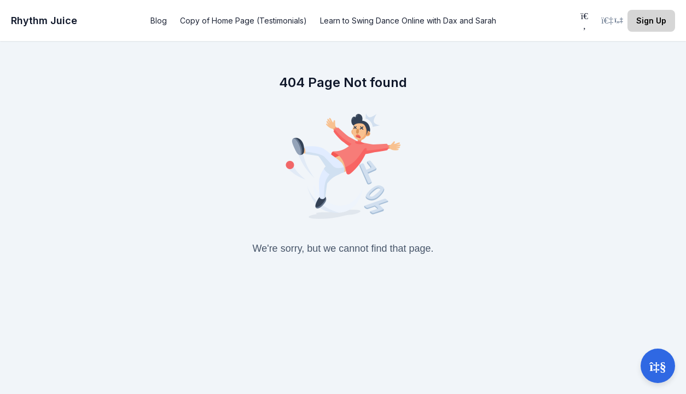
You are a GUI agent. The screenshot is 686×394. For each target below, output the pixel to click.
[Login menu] (612, 21)
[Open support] (658, 366)
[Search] (584, 20)
